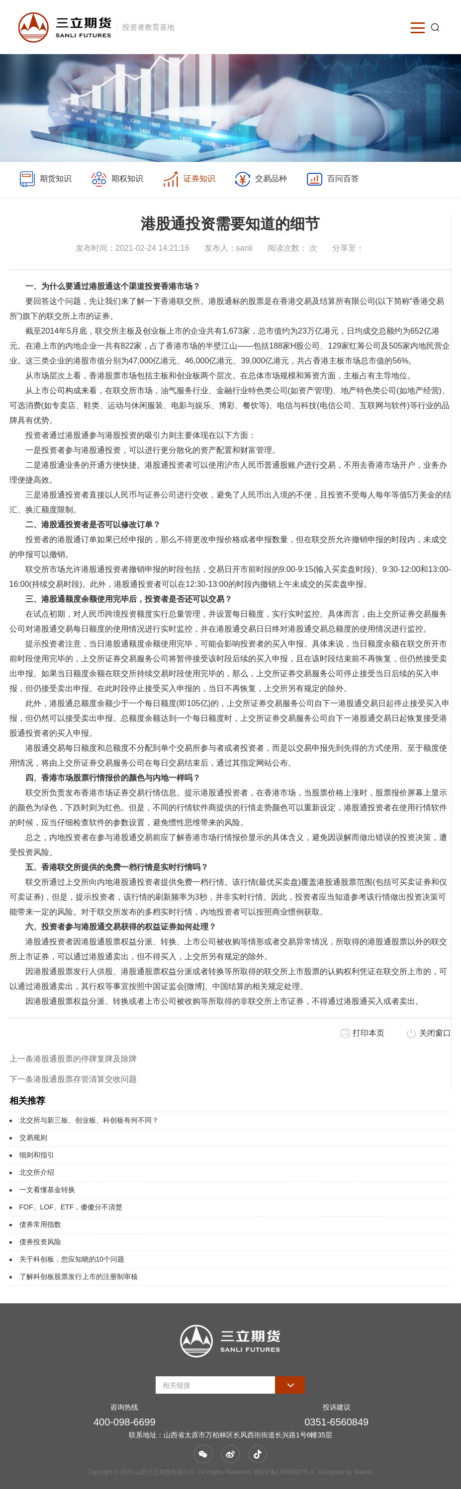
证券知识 (189, 179)
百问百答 (332, 179)
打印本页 (368, 1033)
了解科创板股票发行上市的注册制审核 (78, 1276)
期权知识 (117, 179)
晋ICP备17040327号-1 (284, 1472)
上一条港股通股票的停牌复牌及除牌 (73, 1059)
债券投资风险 (40, 1242)
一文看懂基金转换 (47, 1190)
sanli (244, 248)
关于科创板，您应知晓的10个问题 (72, 1259)
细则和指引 (36, 1155)
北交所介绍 (36, 1172)
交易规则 (33, 1137)
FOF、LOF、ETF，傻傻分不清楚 (71, 1207)
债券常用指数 (40, 1224)
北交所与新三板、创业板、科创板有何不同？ (89, 1120)
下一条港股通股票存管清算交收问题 (73, 1079)
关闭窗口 (435, 1033)
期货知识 (45, 179)
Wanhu (363, 1472)
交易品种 (261, 179)
